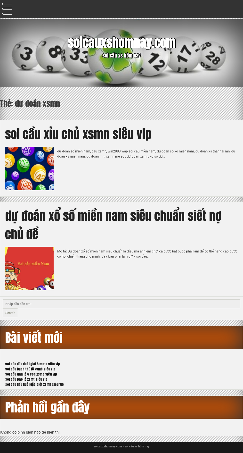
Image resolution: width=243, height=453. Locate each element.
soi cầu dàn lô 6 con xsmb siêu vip (31, 374)
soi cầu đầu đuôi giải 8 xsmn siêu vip (32, 364)
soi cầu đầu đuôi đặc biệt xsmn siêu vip (34, 384)
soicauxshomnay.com (121, 43)
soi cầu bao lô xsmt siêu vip (26, 379)
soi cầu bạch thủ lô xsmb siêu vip (30, 369)
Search (10, 313)
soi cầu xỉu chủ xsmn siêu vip (78, 134)
